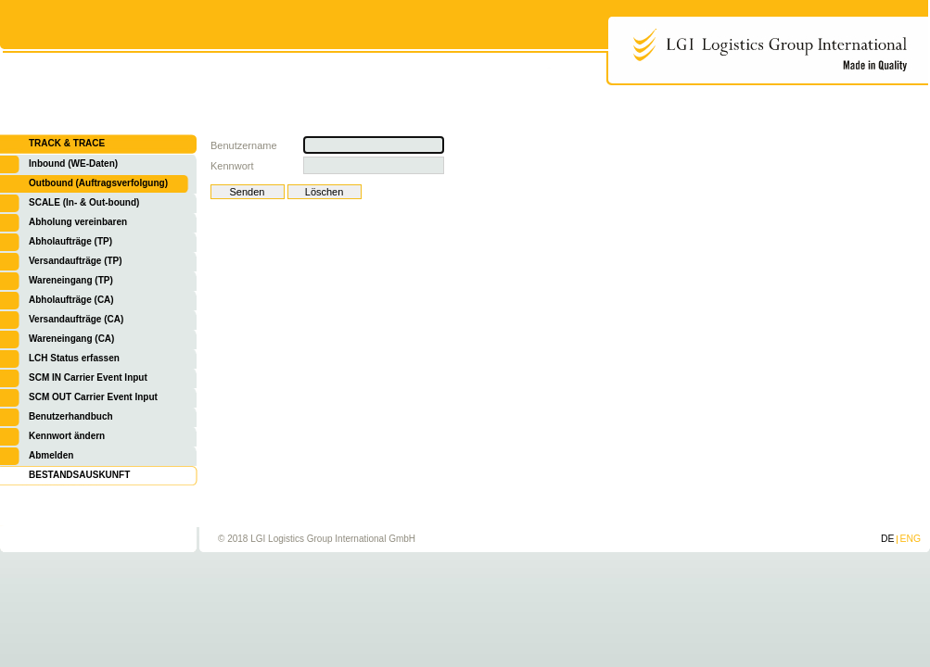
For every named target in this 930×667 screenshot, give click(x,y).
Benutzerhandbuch (71, 416)
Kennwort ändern (67, 436)
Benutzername (243, 145)
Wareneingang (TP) (71, 280)
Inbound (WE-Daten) (73, 163)
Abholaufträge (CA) (71, 300)
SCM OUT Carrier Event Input (93, 397)
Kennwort (231, 165)
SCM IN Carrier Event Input (88, 377)
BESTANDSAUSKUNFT (79, 475)
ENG (910, 539)
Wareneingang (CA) (71, 339)
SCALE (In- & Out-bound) (84, 202)
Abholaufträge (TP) (70, 241)
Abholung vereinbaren (78, 222)
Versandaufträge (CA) (76, 319)
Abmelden (51, 455)
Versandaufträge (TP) (75, 261)
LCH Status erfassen (74, 358)
